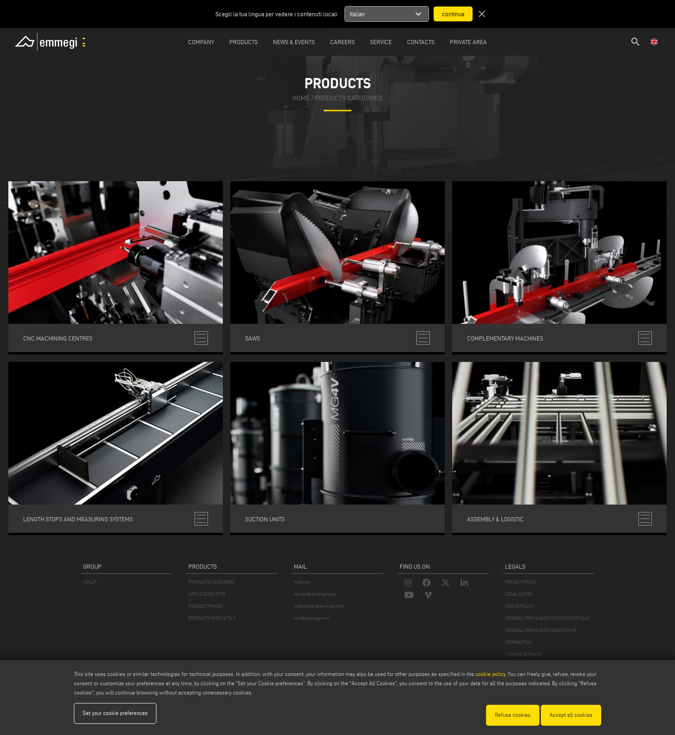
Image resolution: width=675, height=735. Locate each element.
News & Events (294, 42)
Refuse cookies (513, 715)
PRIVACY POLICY (521, 581)
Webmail (302, 581)
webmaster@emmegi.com (319, 606)
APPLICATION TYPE (206, 594)
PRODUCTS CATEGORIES (211, 581)
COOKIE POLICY (519, 606)
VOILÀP (90, 581)
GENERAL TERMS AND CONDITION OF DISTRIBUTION (541, 636)
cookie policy (490, 676)
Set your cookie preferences (115, 715)
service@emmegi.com (315, 594)
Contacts (421, 42)
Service (381, 42)
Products (243, 42)
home (301, 98)
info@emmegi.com (312, 618)
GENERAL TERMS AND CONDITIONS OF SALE (547, 618)
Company (201, 42)
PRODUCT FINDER (205, 606)
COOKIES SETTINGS (523, 654)
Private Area (468, 42)
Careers (342, 42)
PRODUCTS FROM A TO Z (211, 618)
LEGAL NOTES (518, 594)
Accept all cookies (571, 715)
